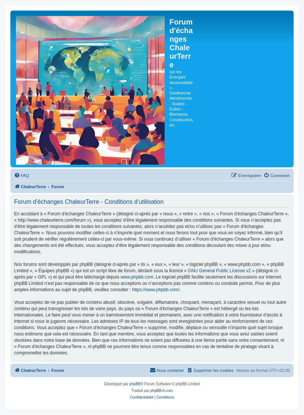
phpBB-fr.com (161, 391)
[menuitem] (21, 175)
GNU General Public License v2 (219, 270)
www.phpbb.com (136, 277)
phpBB (134, 384)
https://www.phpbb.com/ (156, 289)
